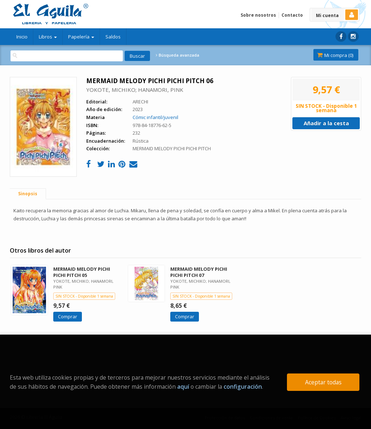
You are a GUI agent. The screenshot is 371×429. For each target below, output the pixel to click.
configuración (243, 387)
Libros (48, 36)
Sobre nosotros (258, 15)
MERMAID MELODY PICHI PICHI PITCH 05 (81, 272)
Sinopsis (27, 194)
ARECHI (140, 101)
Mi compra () (335, 55)
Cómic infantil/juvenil (155, 117)
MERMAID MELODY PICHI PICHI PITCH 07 (198, 272)
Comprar (67, 316)
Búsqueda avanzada (177, 55)
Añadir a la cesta (326, 123)
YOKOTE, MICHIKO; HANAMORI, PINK (134, 89)
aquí (183, 387)
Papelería (81, 36)
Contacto (292, 15)
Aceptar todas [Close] (323, 382)
